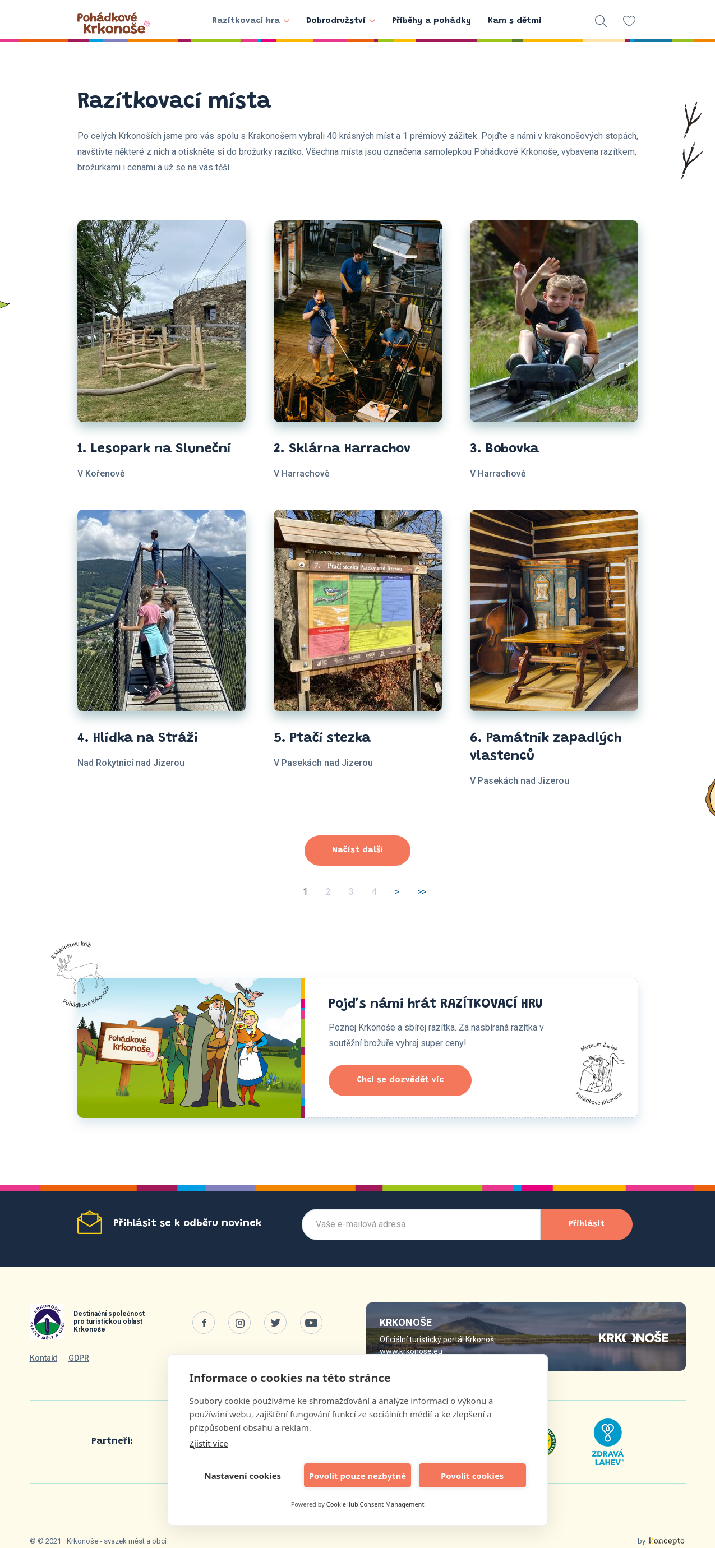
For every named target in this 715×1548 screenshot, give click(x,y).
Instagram (239, 1322)
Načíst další (357, 850)
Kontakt (43, 1357)
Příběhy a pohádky (431, 21)
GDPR (78, 1357)
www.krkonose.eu (411, 1351)
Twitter (275, 1322)
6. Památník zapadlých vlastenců (545, 747)
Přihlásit (587, 1224)
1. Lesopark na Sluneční (154, 449)
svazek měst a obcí (135, 1541)
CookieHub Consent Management (375, 1504)
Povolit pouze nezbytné (357, 1475)
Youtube (311, 1322)
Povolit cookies (472, 1475)
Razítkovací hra (250, 21)
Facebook (203, 1322)
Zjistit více (209, 1443)
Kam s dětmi (515, 21)
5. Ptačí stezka (322, 738)
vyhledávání (601, 21)
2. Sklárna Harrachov (342, 449)
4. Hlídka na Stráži (137, 738)
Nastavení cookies (243, 1475)
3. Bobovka (504, 449)
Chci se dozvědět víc (400, 1080)
